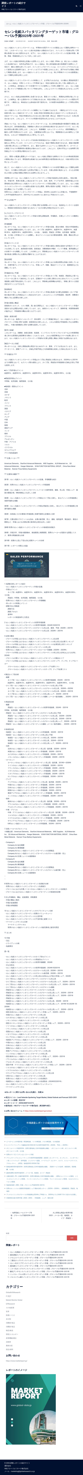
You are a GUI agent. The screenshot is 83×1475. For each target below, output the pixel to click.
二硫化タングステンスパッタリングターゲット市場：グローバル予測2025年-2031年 (41, 1260)
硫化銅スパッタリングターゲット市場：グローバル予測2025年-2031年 (36, 1266)
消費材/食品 (10, 1323)
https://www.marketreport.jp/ (16, 1361)
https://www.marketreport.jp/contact (38, 1111)
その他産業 (10, 1308)
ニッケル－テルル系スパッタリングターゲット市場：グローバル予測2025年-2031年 (41, 1274)
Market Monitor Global (37, 41)
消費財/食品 (10, 1327)
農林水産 (9, 1346)
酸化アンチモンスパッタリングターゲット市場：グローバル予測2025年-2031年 (39, 1271)
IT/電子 (8, 1296)
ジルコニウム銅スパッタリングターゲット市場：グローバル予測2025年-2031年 (39, 1277)
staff (11, 41)
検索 (7, 1233)
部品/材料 (54, 41)
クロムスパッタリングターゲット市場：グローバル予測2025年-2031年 (36, 1258)
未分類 (8, 1319)
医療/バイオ (10, 1315)
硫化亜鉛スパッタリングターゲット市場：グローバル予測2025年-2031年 (37, 1255)
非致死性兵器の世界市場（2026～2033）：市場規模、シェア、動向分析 (30, 1198)
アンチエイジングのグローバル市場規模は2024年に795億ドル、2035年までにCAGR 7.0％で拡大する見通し (41, 1194)
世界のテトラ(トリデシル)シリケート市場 (19, 1154)
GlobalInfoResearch (13, 1292)
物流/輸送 (9, 1330)
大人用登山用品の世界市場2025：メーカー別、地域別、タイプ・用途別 (60, 1215)
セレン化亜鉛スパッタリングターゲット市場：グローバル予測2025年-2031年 (39, 1252)
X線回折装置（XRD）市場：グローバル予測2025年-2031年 (25, 1185)
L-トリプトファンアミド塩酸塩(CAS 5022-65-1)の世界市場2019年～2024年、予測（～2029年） (37, 1145)
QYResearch (10, 1304)
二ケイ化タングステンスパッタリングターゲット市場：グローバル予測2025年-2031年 (42, 1269)
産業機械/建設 (11, 1338)
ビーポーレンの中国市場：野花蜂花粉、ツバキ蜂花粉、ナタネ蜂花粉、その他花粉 (33, 1142)
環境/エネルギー (12, 1334)
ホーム (8, 24)
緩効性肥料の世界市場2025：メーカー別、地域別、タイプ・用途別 (28, 1173)
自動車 (8, 1342)
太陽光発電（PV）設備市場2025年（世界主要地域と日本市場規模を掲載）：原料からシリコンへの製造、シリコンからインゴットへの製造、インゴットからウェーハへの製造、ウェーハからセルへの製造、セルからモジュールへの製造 (42, 1179)
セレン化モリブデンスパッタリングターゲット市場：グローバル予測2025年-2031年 (41, 1263)
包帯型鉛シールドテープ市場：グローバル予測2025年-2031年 (23, 1215)
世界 (48, 41)
